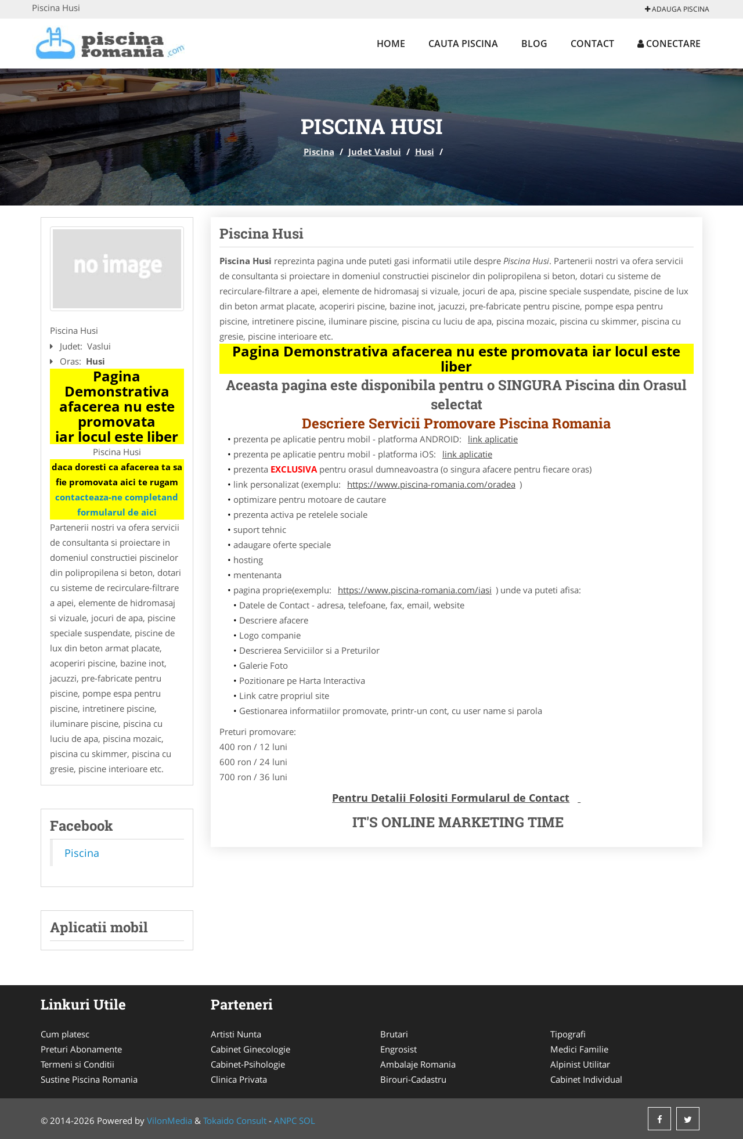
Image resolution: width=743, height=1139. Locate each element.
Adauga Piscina (677, 9)
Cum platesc (65, 1034)
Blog (534, 43)
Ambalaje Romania (418, 1064)
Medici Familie (579, 1049)
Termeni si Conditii (77, 1064)
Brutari (394, 1034)
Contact (592, 43)
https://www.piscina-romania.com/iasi (415, 590)
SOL (307, 1120)
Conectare (669, 43)
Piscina (319, 151)
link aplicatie (493, 439)
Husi (424, 151)
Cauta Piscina (463, 43)
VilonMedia (169, 1120)
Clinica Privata (239, 1079)
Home (391, 43)
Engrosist (398, 1049)
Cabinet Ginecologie (250, 1049)
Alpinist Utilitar (580, 1064)
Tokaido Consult (234, 1120)
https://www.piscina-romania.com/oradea (431, 484)
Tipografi (568, 1034)
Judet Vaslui (374, 151)
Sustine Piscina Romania (89, 1079)
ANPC (285, 1120)
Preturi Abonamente (81, 1049)
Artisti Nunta (236, 1034)
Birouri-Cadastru (413, 1079)
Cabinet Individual (586, 1079)
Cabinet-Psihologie (248, 1064)
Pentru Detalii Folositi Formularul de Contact (450, 798)
